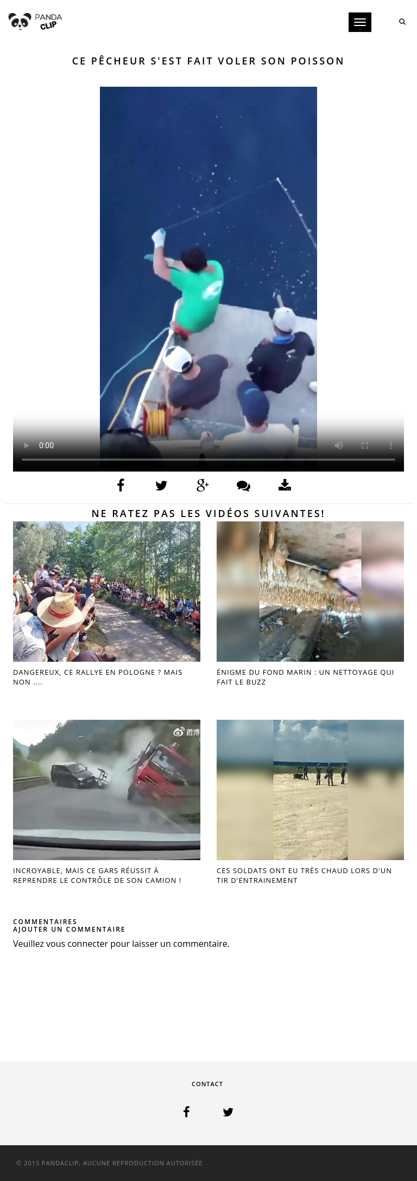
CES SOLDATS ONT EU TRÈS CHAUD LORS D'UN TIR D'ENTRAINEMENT (304, 875)
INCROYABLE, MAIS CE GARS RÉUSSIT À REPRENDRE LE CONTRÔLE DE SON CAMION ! (97, 875)
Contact (207, 1084)
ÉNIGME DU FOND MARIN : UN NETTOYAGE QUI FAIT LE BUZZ (305, 677)
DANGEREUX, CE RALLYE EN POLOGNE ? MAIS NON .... (97, 677)
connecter (87, 944)
